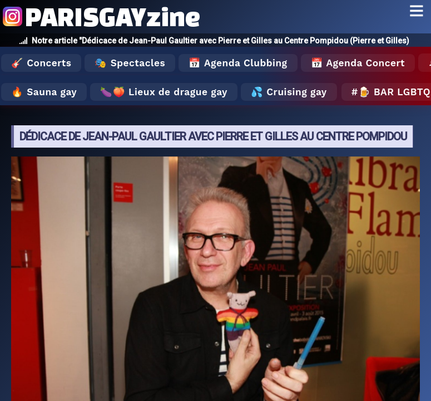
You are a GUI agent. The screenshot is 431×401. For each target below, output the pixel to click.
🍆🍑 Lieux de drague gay (163, 91)
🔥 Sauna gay (44, 91)
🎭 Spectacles (130, 63)
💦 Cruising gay (289, 91)
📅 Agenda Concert (358, 63)
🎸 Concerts (41, 63)
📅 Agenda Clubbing (238, 63)
